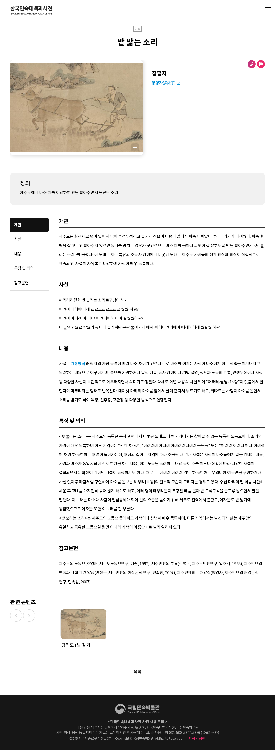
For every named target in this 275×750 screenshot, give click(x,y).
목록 (137, 671)
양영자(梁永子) (164, 83)
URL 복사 (252, 64)
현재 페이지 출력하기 (261, 64)
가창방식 (78, 363)
